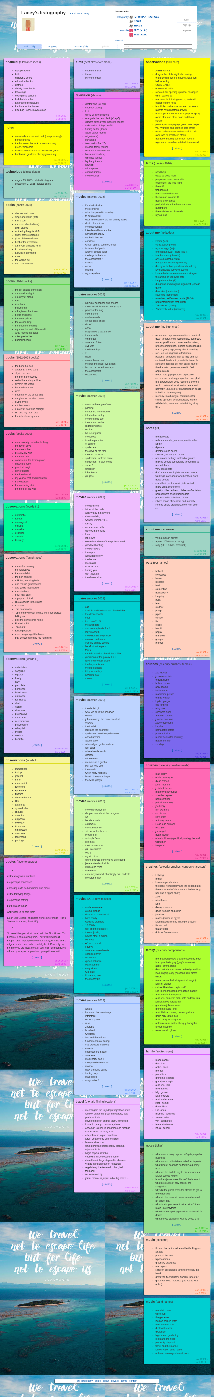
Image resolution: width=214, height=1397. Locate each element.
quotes (22, 861)
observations (23, 506)
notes (10, 127)
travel (97, 1101)
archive (81, 46)
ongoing (53, 46)
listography (123, 17)
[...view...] (37, 643)
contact (133, 1380)
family (166, 950)
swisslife (124, 30)
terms (124, 1380)
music (158, 1239)
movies (91, 196)
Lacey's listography (43, 12)
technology (24, 171)
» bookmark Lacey (79, 13)
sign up (187, 25)
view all (119, 40)
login (186, 19)
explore (187, 30)
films (95, 62)
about (106, 1380)
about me (161, 232)
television (89, 95)
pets (158, 562)
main (29, 46)
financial (24, 62)
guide (98, 1380)
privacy (115, 1380)
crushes (169, 664)
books (20, 205)
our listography (85, 1380)
